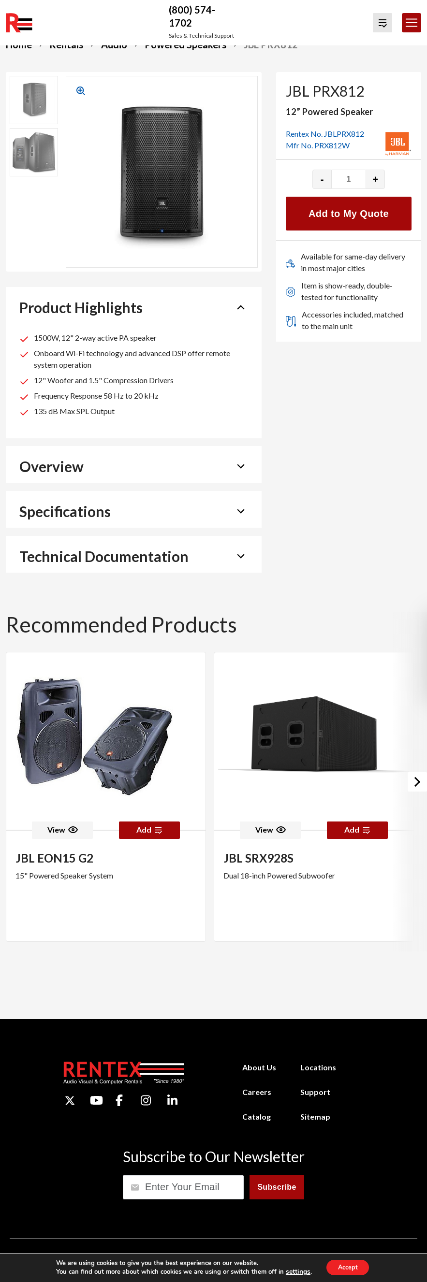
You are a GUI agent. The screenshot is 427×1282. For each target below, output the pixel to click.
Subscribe (276, 1186)
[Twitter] (69, 1100)
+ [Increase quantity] (375, 179)
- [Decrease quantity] (322, 179)
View (62, 829)
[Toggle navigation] (411, 22)
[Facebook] (119, 1100)
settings (294, 1271)
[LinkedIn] (172, 1100)
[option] (106, 797)
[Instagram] (145, 1100)
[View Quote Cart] (382, 22)
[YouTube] (96, 1100)
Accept (347, 1266)
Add (149, 829)
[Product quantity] (349, 179)
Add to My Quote (349, 213)
